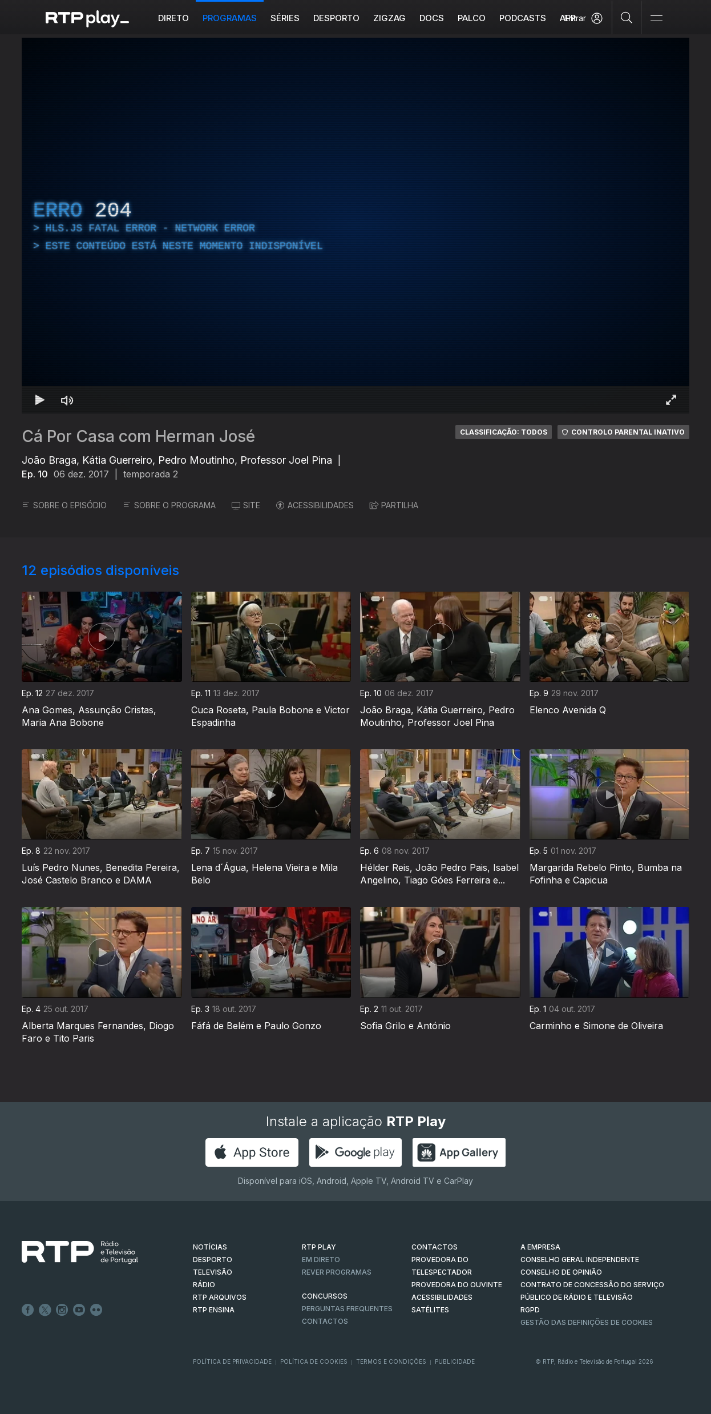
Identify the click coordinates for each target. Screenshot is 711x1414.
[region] (355, 225)
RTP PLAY (319, 1247)
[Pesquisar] (626, 17)
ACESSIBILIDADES (315, 505)
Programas (230, 18)
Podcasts (522, 18)
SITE (246, 505)
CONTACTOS (434, 1247)
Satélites (430, 1309)
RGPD (530, 1309)
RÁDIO (204, 1284)
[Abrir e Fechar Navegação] (656, 18)
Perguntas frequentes (347, 1308)
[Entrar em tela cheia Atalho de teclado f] (671, 399)
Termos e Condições (391, 1361)
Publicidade (455, 1361)
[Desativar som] (67, 399)
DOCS (431, 18)
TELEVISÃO (212, 1272)
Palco (472, 18)
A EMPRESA (540, 1247)
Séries (285, 18)
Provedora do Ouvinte (456, 1284)
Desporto (336, 18)
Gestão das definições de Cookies (586, 1322)
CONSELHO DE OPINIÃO (561, 1272)
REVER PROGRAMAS (336, 1272)
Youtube (79, 1310)
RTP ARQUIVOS (220, 1297)
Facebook (28, 1310)
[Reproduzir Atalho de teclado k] (40, 399)
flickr (96, 1310)
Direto (173, 18)
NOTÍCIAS (210, 1247)
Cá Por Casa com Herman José (138, 436)
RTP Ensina (214, 1309)
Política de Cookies (314, 1361)
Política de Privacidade (232, 1361)
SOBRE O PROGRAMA (169, 505)
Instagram (62, 1310)
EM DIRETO (321, 1259)
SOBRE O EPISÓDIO (64, 505)
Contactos (325, 1321)
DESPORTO (212, 1259)
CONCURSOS (325, 1296)
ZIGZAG (389, 18)
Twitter (45, 1310)
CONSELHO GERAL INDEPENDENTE (579, 1259)
